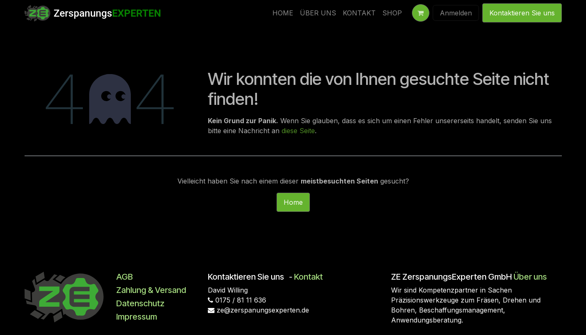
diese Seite (298, 131)
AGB (124, 277)
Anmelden (456, 13)
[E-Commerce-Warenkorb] (420, 13)
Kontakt (308, 277)
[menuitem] (283, 13)
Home (293, 202)
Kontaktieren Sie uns (522, 13)
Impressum (136, 317)
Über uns (530, 277)
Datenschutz (140, 303)
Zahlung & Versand (151, 290)
